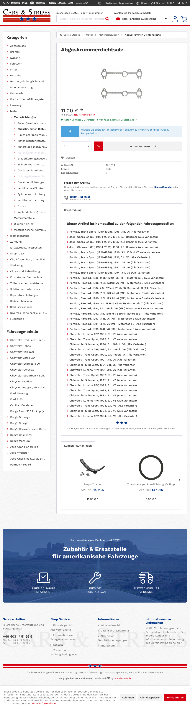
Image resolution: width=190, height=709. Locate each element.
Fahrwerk (16, 63)
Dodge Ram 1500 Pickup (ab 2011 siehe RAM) (28, 411)
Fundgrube (17, 318)
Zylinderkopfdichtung (31, 194)
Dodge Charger (19, 423)
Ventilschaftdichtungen (32, 200)
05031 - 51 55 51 (80, 196)
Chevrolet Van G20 (22, 351)
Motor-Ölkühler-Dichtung (32, 152)
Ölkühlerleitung (23, 223)
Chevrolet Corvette (22, 369)
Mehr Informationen (44, 703)
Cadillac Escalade (21, 405)
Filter (13, 69)
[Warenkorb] (184, 19)
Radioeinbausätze (21, 301)
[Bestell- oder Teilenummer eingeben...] (83, 18)
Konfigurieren (175, 697)
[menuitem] (175, 19)
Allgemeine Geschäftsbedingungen (112, 638)
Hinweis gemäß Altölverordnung (61, 627)
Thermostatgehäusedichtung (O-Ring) (151, 484)
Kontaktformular (163, 187)
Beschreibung (72, 209)
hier (179, 642)
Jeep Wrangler (19, 452)
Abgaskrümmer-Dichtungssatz (32, 128)
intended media (122, 678)
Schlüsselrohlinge (21, 306)
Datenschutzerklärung (114, 630)
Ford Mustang (19, 393)
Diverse (22, 206)
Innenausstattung (21, 87)
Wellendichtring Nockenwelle (32, 211)
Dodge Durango (20, 417)
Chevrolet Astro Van (22, 357)
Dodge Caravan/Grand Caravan (28, 428)
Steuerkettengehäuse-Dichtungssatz (32, 158)
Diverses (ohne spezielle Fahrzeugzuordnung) (28, 312)
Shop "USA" (17, 253)
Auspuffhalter (92, 484)
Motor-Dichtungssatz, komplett (32, 140)
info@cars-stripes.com (115, 3)
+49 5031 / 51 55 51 (18, 636)
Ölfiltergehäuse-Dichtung (32, 176)
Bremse (15, 51)
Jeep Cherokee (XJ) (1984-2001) (28, 458)
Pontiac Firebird (20, 464)
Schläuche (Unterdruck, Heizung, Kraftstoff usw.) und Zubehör (28, 289)
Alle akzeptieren (150, 697)
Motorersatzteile (24, 217)
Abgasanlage (18, 45)
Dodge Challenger (21, 434)
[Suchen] (107, 18)
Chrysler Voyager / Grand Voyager (28, 387)
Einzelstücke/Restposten (26, 247)
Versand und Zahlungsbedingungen (64, 652)
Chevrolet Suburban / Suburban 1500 (28, 375)
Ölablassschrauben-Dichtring (32, 170)
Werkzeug (16, 265)
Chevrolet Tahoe (20, 345)
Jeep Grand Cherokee (24, 446)
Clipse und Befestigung (25, 271)
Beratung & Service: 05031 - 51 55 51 (161, 3)
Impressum (107, 645)
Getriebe (15, 75)
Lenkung (15, 105)
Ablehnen (128, 697)
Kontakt (57, 644)
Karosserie (16, 93)
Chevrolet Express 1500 (25, 363)
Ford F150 (16, 399)
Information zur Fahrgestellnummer (62, 637)
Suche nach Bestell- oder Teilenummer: (80, 12)
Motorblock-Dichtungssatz (32, 146)
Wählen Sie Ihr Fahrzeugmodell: (132, 12)
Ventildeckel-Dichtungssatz (32, 188)
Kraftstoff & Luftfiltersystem (28, 99)
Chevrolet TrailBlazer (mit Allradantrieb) (28, 339)
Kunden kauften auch (78, 445)
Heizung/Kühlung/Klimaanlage (28, 81)
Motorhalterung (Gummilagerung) (30, 229)
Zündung (16, 241)
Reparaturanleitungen (24, 295)
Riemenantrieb (19, 235)
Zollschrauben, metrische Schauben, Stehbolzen (28, 283)
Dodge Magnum (20, 440)
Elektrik (15, 57)
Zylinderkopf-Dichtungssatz (32, 164)
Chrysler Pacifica (21, 381)
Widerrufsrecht (110, 625)
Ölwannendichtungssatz (32, 182)
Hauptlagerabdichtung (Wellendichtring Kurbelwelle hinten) (32, 134)
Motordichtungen (25, 117)
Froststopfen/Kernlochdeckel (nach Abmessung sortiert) (28, 277)
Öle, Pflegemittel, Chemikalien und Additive (28, 259)
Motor (14, 111)
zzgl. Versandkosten (84, 114)
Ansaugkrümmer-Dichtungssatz (32, 122)
